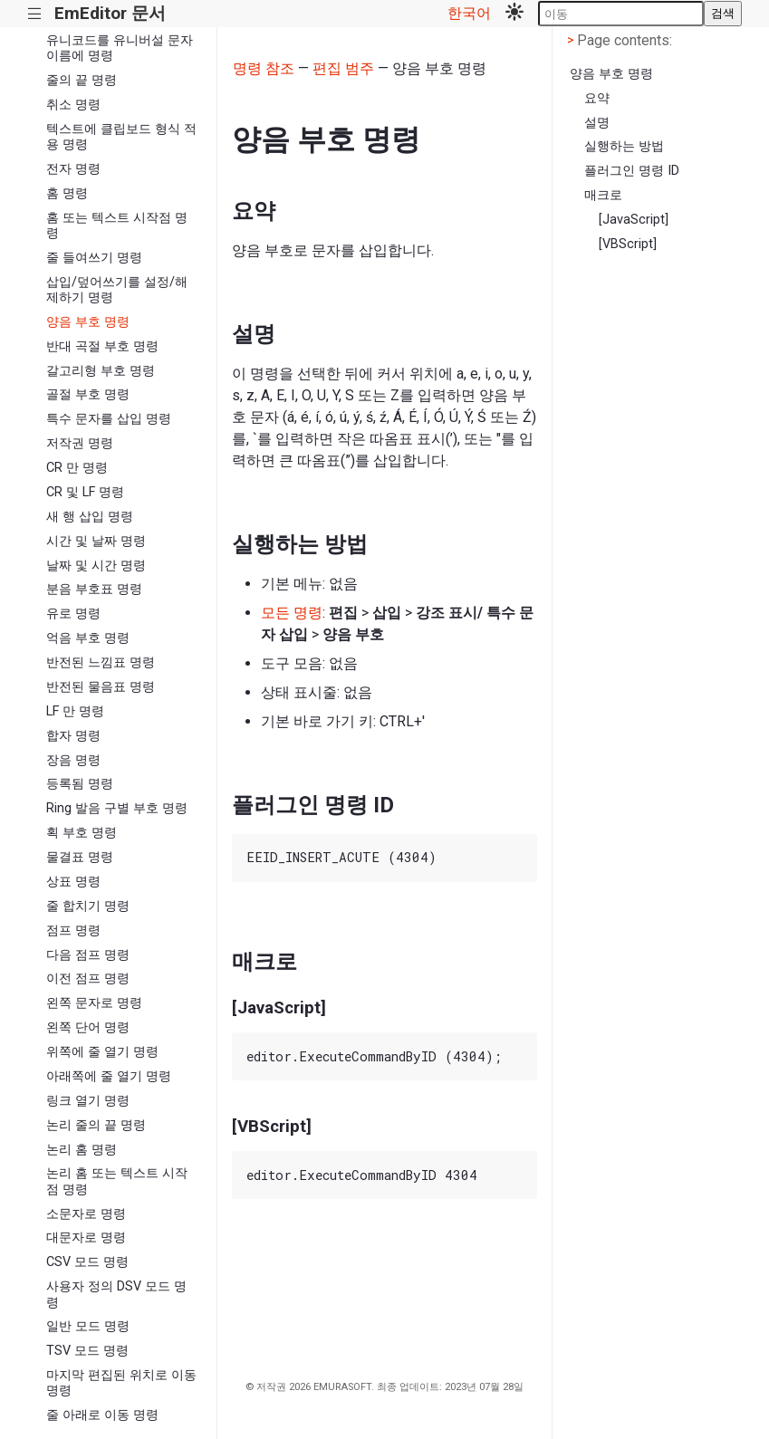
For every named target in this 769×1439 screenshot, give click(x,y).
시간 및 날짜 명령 (96, 541)
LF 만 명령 (75, 711)
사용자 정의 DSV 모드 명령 (116, 1294)
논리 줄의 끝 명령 (96, 1125)
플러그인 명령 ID (631, 170)
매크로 (603, 195)
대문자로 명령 (86, 1237)
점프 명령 (73, 930)
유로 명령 (73, 613)
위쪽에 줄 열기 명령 (102, 1052)
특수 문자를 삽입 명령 (108, 419)
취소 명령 (73, 104)
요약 (597, 98)
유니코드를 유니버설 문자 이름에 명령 (119, 48)
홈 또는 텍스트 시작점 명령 (116, 225)
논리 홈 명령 (81, 1149)
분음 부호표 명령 (94, 589)
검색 (723, 13)
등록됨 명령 (79, 783)
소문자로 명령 (86, 1214)
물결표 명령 (79, 857)
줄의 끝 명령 (81, 80)
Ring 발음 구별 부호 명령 (116, 808)
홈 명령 (67, 193)
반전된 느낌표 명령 (100, 662)
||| (34, 14)
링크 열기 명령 (88, 1100)
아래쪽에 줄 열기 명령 (108, 1076)
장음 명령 (73, 760)
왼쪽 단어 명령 (88, 1027)
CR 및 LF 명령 (85, 492)
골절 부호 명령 (88, 394)
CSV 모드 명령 (87, 1262)
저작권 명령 (79, 443)
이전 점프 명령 (88, 978)
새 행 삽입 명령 (89, 516)
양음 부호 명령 (88, 322)
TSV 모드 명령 (87, 1350)
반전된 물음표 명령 (100, 687)
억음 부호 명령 (88, 638)
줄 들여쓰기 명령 (94, 257)
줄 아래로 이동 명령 (102, 1415)
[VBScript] (628, 244)
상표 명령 (73, 881)
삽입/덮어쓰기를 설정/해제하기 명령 (116, 289)
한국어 (469, 13)
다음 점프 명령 (88, 955)
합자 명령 (73, 735)
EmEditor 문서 (110, 13)
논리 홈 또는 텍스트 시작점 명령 (116, 1181)
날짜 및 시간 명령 (96, 565)
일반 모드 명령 (88, 1326)
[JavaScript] (633, 219)
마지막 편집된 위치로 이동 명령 (121, 1382)
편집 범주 (343, 68)
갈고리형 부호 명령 (100, 371)
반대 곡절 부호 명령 (102, 346)
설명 (597, 122)
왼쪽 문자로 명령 (94, 1003)
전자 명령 (73, 169)
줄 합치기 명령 (88, 906)
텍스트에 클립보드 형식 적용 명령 (121, 136)
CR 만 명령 (77, 467)
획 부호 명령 (81, 832)
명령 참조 (263, 68)
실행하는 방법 (624, 146)
